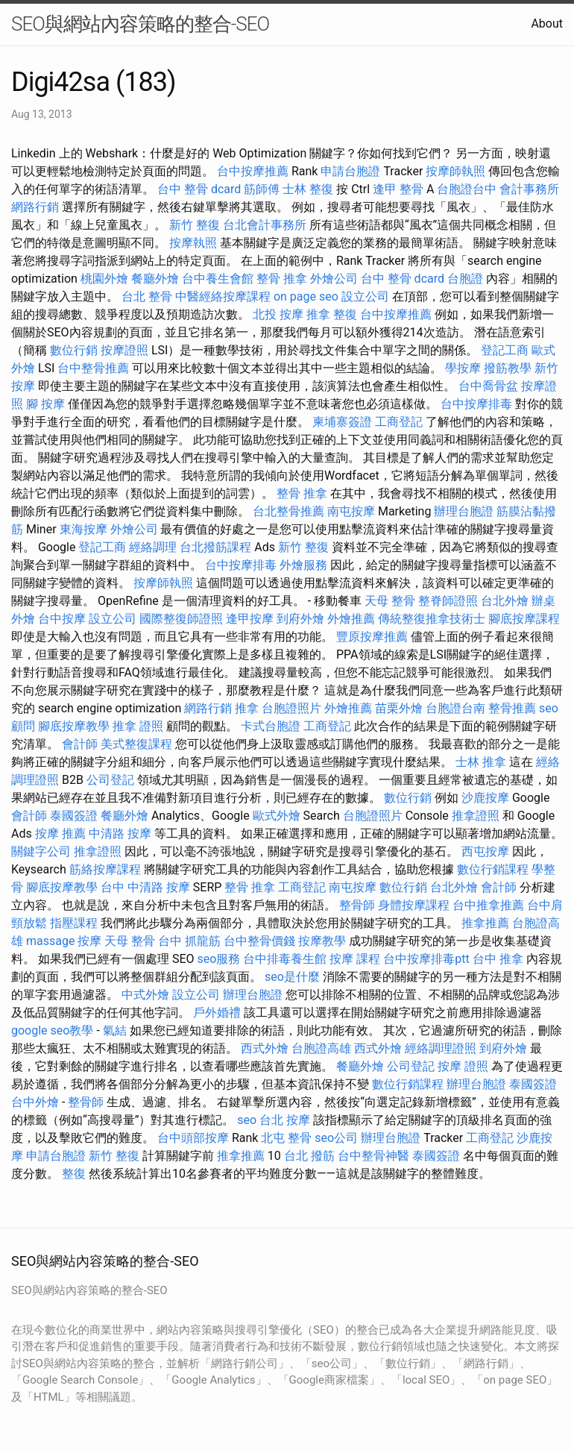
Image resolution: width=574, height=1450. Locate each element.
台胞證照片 (291, 708)
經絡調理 (153, 547)
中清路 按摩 (120, 833)
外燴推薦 (351, 619)
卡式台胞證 (270, 726)
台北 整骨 (147, 296)
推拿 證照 (138, 726)
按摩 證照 (463, 1066)
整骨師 (357, 905)
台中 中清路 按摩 (145, 887)
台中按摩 (62, 619)
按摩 (89, 941)
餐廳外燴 (155, 279)
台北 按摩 (284, 1120)
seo (246, 1120)
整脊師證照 (448, 601)
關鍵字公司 (41, 851)
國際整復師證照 (181, 619)
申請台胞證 (350, 171)
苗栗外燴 (399, 708)
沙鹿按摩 (485, 798)
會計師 (80, 744)
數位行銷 (74, 350)
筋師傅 (262, 189)
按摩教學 (322, 941)
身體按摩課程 (414, 905)
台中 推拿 (498, 959)
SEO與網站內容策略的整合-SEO (140, 24)
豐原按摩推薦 (372, 637)
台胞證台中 (466, 189)
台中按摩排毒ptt (426, 959)
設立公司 (365, 296)
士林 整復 (308, 189)
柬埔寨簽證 (342, 422)
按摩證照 (124, 350)
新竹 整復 (194, 225)
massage (50, 941)
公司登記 (110, 780)
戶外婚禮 (217, 1012)
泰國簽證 (74, 816)
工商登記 (399, 422)
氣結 (115, 1030)
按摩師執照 (455, 171)
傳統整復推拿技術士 (431, 619)
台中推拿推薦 (488, 905)
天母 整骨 (390, 601)
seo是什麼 (292, 977)
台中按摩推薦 (252, 171)
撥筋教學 (508, 368)
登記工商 (505, 350)
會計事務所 (529, 189)
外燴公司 (334, 279)
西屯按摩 (485, 851)
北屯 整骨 (286, 1138)
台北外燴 (505, 601)
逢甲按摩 (250, 619)
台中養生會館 (217, 279)
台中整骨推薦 (93, 368)
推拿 (247, 708)
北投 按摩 (278, 314)
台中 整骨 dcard (199, 189)
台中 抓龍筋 (189, 941)
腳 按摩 (45, 404)
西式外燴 (264, 1048)
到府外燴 (300, 619)
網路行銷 (35, 207)
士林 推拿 (480, 762)
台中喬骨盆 (488, 386)
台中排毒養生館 (285, 959)
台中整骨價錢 (259, 941)
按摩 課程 (354, 959)
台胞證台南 (455, 708)
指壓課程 (74, 923)
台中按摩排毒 (476, 404)
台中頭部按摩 (193, 1138)
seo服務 (219, 959)
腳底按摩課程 (524, 619)
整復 (74, 1174)
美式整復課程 (136, 744)
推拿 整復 (331, 314)
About (547, 23)
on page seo (306, 296)
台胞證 (465, 279)
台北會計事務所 (264, 225)
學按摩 (463, 368)
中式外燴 (145, 995)
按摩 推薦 (60, 833)
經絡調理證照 (440, 1048)
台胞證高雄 (321, 1048)
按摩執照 (193, 243)
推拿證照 (475, 816)
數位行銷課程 (493, 869)
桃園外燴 (104, 279)
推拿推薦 (485, 923)
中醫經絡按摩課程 (223, 296)
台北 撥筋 (309, 1156)
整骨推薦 (512, 708)
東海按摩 (83, 529)
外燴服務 (303, 565)
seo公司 (336, 1138)
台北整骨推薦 (288, 511)
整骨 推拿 (281, 279)
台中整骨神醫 (373, 1156)
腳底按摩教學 (74, 726)
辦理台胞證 (463, 511)
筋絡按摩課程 (105, 869)
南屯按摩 (351, 511)
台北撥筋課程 (215, 547)
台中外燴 (35, 1102)
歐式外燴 (276, 816)
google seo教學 (52, 1030)
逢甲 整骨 (398, 189)
